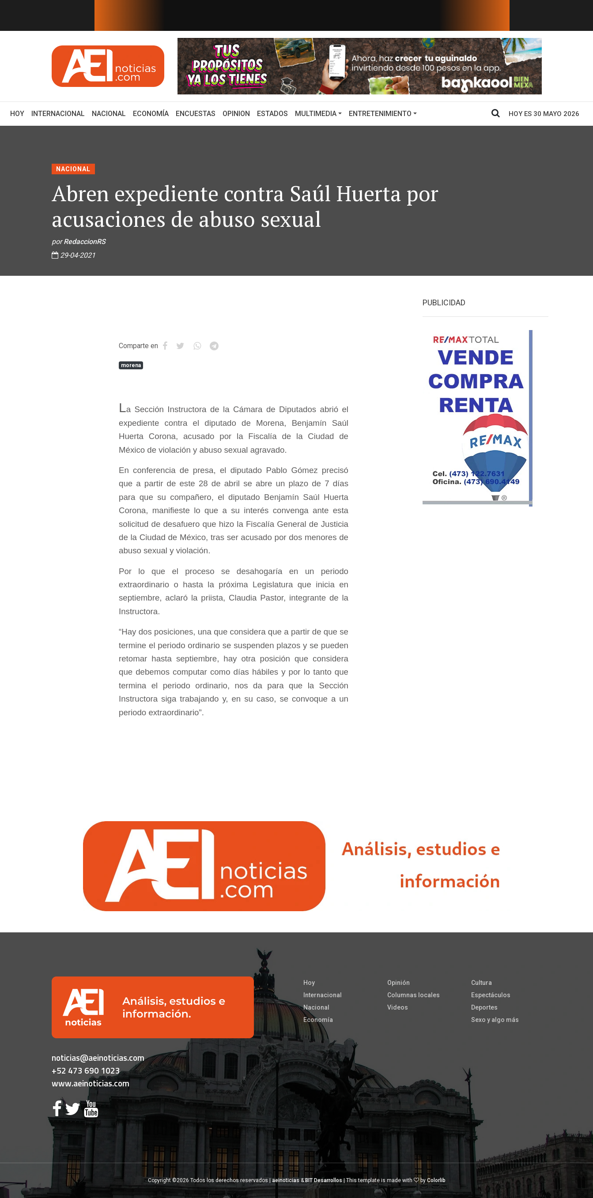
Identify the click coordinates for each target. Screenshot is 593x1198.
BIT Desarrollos (323, 1180)
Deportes (484, 1007)
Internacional (58, 113)
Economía (151, 113)
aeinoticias (285, 1180)
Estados (272, 113)
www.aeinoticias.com (90, 1083)
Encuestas (195, 113)
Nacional (109, 113)
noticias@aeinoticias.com (98, 1057)
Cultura (481, 982)
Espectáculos (490, 995)
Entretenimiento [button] (380, 113)
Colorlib (436, 1180)
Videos (397, 1007)
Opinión (398, 982)
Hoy (19, 113)
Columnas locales (413, 995)
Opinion (236, 113)
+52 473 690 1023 (86, 1070)
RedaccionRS (85, 241)
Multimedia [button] (315, 113)
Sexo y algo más (495, 1019)
